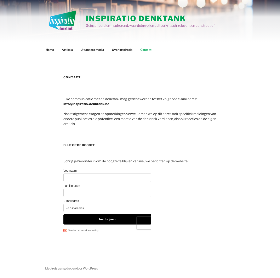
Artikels (67, 49)
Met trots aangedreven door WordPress (71, 268)
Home (50, 49)
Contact (146, 49)
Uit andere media (92, 49)
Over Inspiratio (122, 49)
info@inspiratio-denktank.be (86, 104)
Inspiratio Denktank (136, 18)
